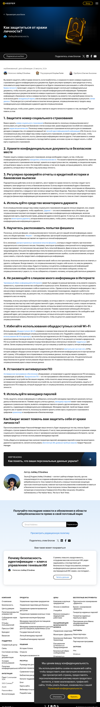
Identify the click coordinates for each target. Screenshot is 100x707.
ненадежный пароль (26, 98)
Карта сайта (25, 686)
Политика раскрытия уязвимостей (10, 613)
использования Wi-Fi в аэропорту (17, 336)
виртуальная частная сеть (74, 349)
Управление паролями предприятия (34, 601)
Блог (22, 682)
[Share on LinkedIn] (87, 56)
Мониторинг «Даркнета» (63, 634)
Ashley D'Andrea (39, 472)
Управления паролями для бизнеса (34, 605)
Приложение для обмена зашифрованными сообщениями (83, 623)
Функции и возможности (29, 655)
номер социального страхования (29, 123)
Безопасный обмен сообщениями (61, 652)
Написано (24, 570)
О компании (7, 601)
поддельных (81, 342)
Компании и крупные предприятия (61, 602)
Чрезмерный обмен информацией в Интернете (23, 283)
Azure (4, 687)
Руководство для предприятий (32, 664)
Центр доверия (8, 608)
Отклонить (57, 697)
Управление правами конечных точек (35, 614)
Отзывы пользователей (8, 624)
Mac (74, 650)
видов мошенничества (18, 128)
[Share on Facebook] (91, 56)
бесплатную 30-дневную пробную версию (60, 443)
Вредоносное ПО (32, 376)
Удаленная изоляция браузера (32, 617)
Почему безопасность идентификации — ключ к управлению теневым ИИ (27, 561)
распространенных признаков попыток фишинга (36, 243)
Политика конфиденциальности (11, 667)
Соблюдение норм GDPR (9, 618)
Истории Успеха (26, 648)
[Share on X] (83, 56)
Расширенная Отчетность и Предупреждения (60, 645)
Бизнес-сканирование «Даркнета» (82, 608)
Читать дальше (62, 577)
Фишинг (29, 235)
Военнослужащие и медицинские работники (61, 616)
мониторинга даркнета (20, 218)
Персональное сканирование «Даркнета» (85, 602)
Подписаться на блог (15, 56)
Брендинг (6, 632)
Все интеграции (8, 694)
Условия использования (8, 662)
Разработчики (25, 693)
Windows (76, 654)
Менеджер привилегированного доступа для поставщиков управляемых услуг (36, 627)
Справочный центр (9, 645)
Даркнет (47, 210)
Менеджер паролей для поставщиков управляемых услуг (35, 622)
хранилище (17, 412)
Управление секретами (62, 631)
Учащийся (57, 610)
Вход (88, 3)
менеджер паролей (63, 401)
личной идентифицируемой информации (63, 131)
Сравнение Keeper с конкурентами (34, 672)
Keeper (9, 3)
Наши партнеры (79, 634)
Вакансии (6, 635)
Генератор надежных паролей (85, 612)
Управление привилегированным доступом (33, 609)
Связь (4, 648)
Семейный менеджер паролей (32, 639)
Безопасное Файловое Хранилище (62, 639)
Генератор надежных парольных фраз (81, 617)
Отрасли (23, 652)
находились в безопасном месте (43, 160)
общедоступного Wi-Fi (26, 331)
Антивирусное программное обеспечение (21, 374)
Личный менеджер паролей (31, 635)
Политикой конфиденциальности (65, 688)
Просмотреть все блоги (15, 14)
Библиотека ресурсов (28, 675)
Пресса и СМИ (8, 628)
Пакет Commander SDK (9, 678)
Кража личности (10, 88)
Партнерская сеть (80, 638)
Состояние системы (10, 652)
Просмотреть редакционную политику (50, 533)
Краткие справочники (28, 668)
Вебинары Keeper (27, 689)
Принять (74, 697)
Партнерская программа (83, 641)
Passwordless (7, 690)
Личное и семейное (61, 607)
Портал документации (8, 656)
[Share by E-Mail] (95, 56)
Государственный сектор (30, 632)
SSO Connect (7, 683)
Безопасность (7, 605)
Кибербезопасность (16, 36)
